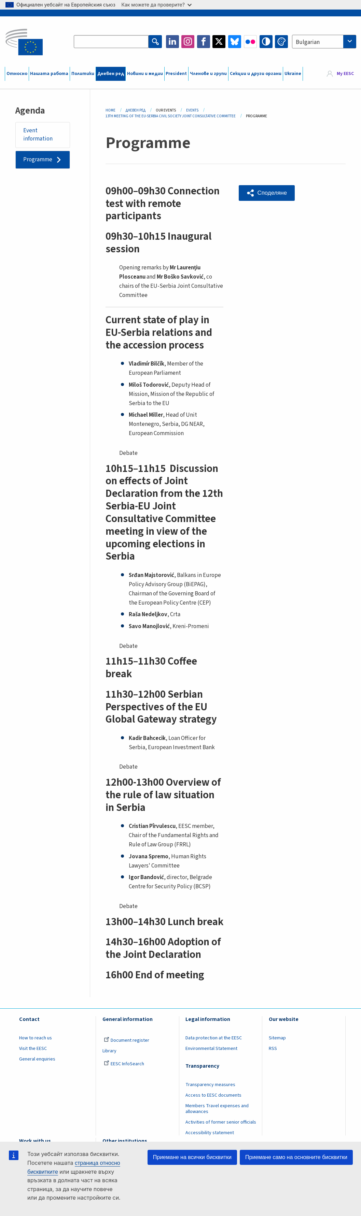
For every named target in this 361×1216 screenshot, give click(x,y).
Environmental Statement (211, 1048)
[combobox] (324, 41)
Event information (38, 135)
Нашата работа (49, 73)
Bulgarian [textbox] (308, 42)
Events (192, 110)
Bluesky (234, 41)
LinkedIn (172, 41)
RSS (273, 1048)
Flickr (250, 41)
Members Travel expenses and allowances (217, 1108)
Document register (126, 1040)
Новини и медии (145, 73)
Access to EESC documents (213, 1095)
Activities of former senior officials (220, 1122)
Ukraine (292, 73)
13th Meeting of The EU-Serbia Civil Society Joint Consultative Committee (171, 116)
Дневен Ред (135, 110)
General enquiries (37, 1059)
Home (110, 110)
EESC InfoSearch (124, 1064)
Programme (37, 159)
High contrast (266, 41)
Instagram (187, 41)
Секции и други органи (255, 73)
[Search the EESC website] (111, 41)
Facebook (203, 41)
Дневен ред (110, 73)
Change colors (281, 41)
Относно (16, 73)
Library (109, 1051)
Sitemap (277, 1038)
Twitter (218, 41)
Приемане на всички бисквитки (192, 1157)
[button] (267, 193)
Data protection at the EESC (213, 1038)
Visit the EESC (33, 1048)
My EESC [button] (345, 73)
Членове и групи (208, 73)
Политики (82, 73)
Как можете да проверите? (157, 5)
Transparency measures (210, 1084)
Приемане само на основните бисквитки (296, 1157)
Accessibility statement (209, 1132)
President (176, 73)
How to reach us (35, 1038)
